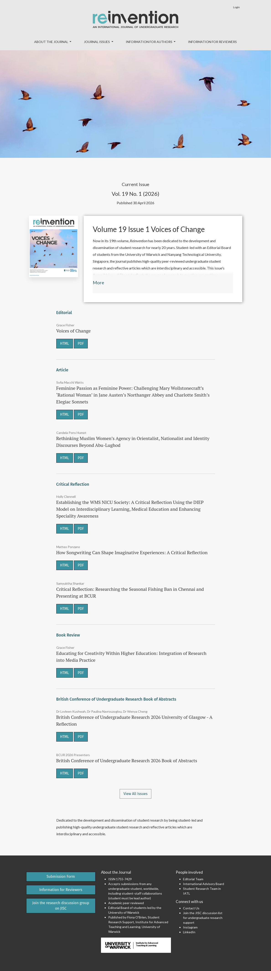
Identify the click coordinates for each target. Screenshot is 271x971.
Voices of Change (73, 331)
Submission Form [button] (60, 876)
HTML (64, 343)
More (98, 282)
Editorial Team (193, 879)
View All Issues (136, 794)
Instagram (190, 927)
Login (236, 7)
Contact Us (191, 908)
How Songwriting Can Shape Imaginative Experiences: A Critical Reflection (132, 552)
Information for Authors (149, 42)
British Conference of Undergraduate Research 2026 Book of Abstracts (126, 760)
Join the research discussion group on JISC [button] (60, 906)
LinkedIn (189, 932)
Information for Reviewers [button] (60, 890)
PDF (81, 343)
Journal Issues (97, 42)
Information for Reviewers (212, 42)
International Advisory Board (203, 884)
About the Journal (51, 42)
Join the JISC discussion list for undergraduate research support (202, 917)
